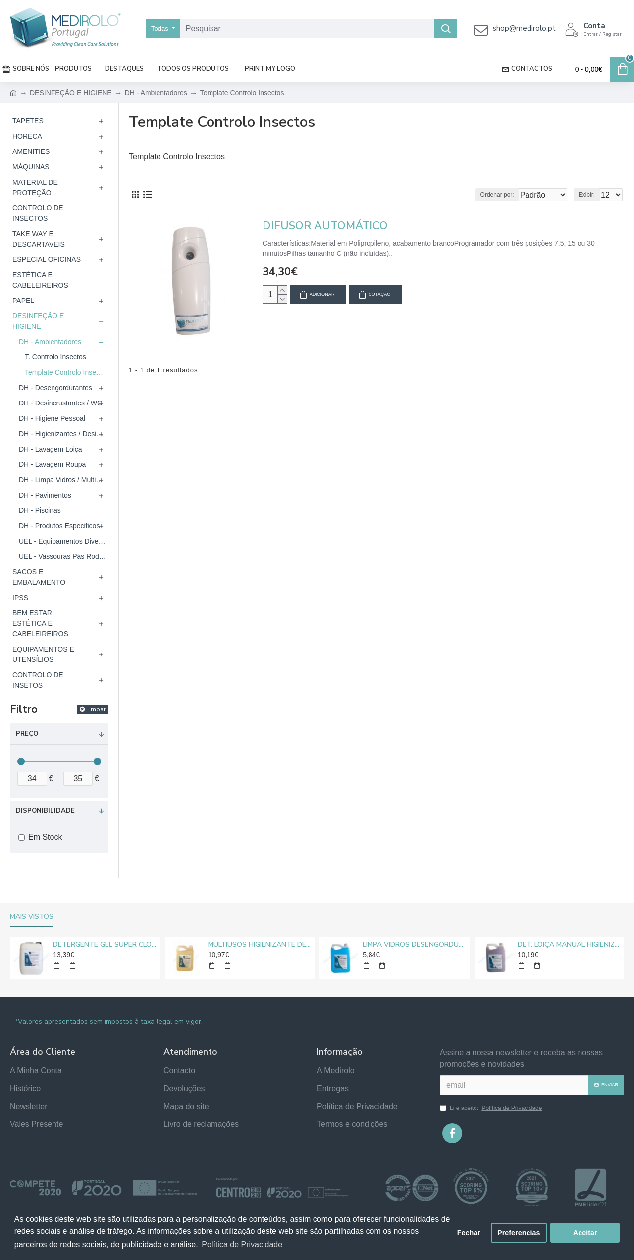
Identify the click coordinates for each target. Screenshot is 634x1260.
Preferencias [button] (518, 1233)
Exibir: (589, 194)
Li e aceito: (491, 1108)
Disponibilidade (45, 810)
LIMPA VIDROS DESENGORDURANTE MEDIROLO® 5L (414, 944)
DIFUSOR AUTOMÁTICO (325, 226)
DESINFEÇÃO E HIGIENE (71, 93)
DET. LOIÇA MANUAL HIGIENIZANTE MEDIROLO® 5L (569, 944)
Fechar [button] (468, 1233)
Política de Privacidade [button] (242, 1244)
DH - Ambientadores (156, 93)
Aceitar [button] (585, 1233)
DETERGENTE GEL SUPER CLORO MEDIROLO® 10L (104, 944)
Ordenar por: (479, 194)
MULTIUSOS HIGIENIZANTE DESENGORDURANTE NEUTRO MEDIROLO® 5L (259, 944)
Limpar (96, 709)
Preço (27, 733)
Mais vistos (31, 916)
